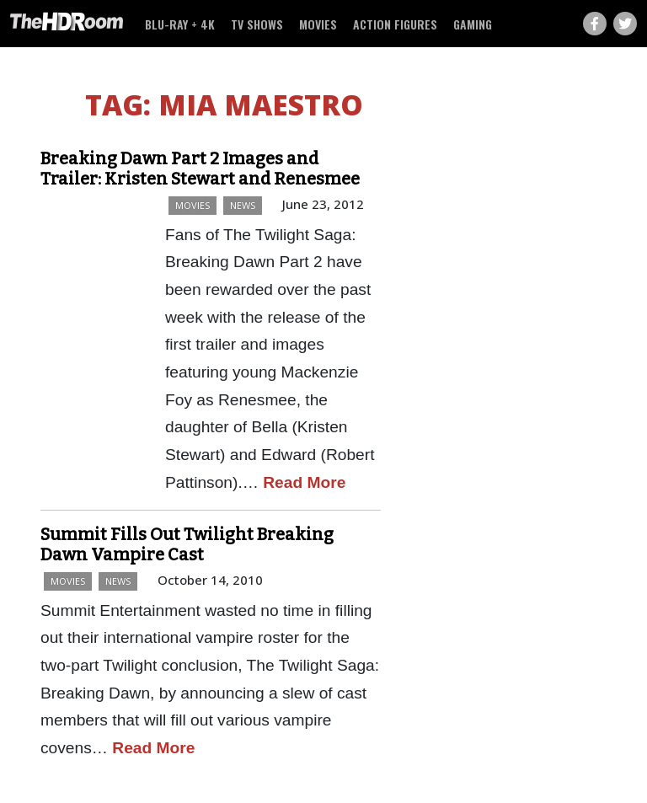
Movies (318, 24)
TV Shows (257, 24)
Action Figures (395, 24)
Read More (304, 482)
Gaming (472, 24)
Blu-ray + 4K (180, 24)
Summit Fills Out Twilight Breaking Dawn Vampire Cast (187, 544)
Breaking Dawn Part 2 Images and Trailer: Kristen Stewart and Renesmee (200, 168)
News (242, 205)
